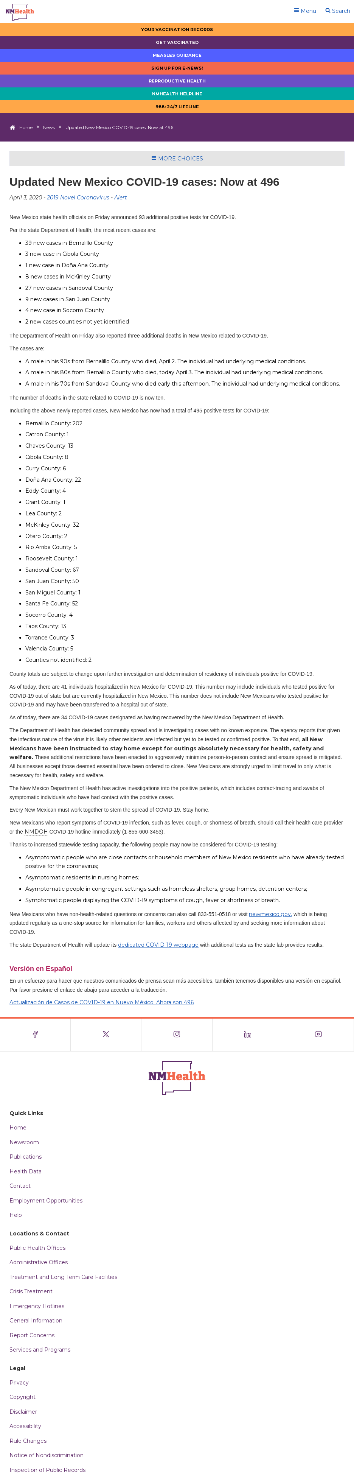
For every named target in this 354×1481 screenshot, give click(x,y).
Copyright (22, 1397)
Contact (20, 1185)
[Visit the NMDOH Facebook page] (35, 1035)
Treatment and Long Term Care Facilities (63, 1277)
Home (26, 127)
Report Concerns (31, 1335)
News (49, 127)
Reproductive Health (177, 81)
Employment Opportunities (45, 1200)
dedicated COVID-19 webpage (158, 944)
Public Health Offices (37, 1248)
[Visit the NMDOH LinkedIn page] (248, 1035)
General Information (35, 1320)
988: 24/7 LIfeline (177, 106)
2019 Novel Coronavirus (78, 197)
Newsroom (24, 1142)
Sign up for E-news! (177, 68)
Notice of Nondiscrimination (46, 1455)
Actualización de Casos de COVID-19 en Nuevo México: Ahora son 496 (101, 1002)
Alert (120, 197)
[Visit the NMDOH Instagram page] (176, 1035)
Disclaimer (23, 1411)
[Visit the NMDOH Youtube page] (318, 1035)
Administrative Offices (38, 1262)
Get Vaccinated (177, 42)
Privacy (19, 1382)
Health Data (25, 1171)
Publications (25, 1156)
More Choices (177, 158)
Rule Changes (28, 1440)
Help (15, 1215)
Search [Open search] (337, 11)
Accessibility (25, 1426)
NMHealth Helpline (177, 93)
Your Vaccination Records (177, 29)
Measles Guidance (177, 55)
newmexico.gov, (270, 914)
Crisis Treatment (31, 1291)
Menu (305, 11)
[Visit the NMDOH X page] (106, 1035)
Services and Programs (39, 1349)
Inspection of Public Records (47, 1470)
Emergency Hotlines (36, 1306)
